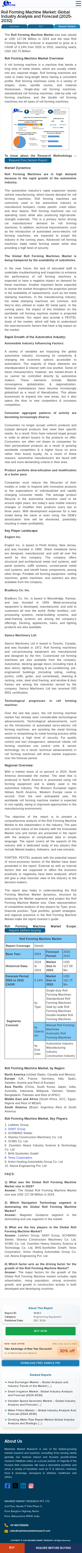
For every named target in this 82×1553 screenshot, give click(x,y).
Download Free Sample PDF (40, 1363)
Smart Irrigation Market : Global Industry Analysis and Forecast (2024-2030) (40, 1393)
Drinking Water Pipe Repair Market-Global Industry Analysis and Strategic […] (41, 1421)
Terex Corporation (20, 1157)
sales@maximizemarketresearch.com (30, 1530)
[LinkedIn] (24, 1486)
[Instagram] (32, 1486)
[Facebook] (8, 1486)
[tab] (14, 26)
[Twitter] (16, 1486)
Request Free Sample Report (28, 160)
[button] (67, 26)
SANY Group (16, 1129)
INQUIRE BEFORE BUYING (53, 1548)
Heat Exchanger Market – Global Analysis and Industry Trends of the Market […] (38, 1384)
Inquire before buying (25, 930)
